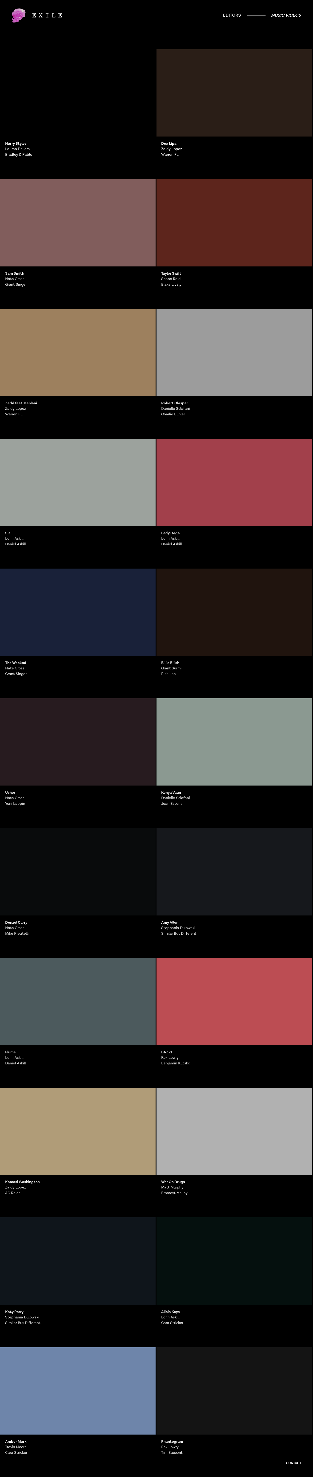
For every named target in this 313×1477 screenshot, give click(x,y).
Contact (293, 1463)
